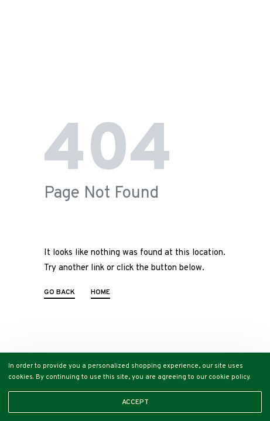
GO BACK (59, 293)
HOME (100, 293)
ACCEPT (135, 402)
